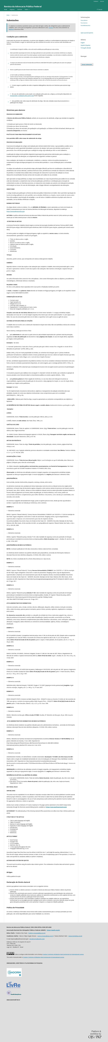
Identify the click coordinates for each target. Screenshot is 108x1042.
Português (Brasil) (86, 48)
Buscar (100, 9)
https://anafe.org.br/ (53, 930)
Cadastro (96, 1)
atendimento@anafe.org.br (37, 939)
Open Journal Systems (87, 33)
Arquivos (12, 9)
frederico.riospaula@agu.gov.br (36, 933)
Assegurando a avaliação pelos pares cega (22, 95)
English (83, 42)
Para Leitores (84, 20)
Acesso (102, 1)
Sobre (26, 9)
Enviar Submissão (87, 64)
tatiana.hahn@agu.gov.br (75, 936)
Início (8, 15)
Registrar (11, 29)
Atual (5, 9)
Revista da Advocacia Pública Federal (23, 6)
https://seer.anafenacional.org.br (16, 211)
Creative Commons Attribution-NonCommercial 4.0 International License (63, 954)
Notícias (19, 9)
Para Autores (84, 23)
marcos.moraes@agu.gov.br (45, 936)
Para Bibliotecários (85, 25)
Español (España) (85, 45)
